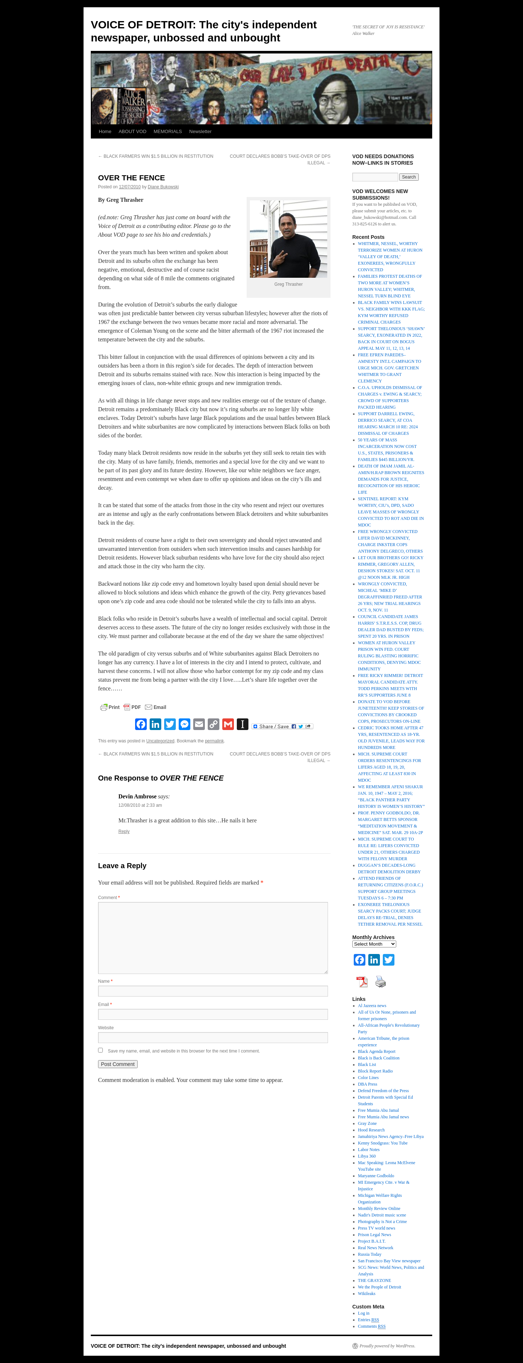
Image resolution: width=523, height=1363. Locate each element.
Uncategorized (160, 740)
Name (105, 981)
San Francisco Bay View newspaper (389, 1260)
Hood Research (371, 1130)
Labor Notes (369, 1149)
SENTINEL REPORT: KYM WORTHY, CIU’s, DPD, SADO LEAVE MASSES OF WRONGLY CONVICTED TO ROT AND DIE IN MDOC (391, 512)
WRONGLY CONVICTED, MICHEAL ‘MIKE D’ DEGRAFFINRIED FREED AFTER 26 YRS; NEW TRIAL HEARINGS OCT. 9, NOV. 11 (390, 597)
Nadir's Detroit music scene (382, 1215)
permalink (214, 740)
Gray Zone (367, 1123)
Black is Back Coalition (379, 1058)
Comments (372, 1326)
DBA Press (367, 1084)
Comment (109, 897)
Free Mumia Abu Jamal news (383, 1116)
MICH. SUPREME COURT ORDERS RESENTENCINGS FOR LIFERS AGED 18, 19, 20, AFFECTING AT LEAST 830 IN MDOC (389, 767)
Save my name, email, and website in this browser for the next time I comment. (184, 1051)
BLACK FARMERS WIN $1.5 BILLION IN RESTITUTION (155, 156)
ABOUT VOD (132, 131)
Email (105, 1004)
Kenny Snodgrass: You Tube (383, 1143)
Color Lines (368, 1077)
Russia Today (370, 1254)
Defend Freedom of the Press (383, 1090)
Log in (364, 1313)
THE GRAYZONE (374, 1280)
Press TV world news (377, 1228)
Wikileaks (367, 1293)
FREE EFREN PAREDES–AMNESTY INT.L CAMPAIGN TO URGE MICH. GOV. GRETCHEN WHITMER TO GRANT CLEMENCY (389, 368)
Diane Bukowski (163, 186)
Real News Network (375, 1247)
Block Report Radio (375, 1071)
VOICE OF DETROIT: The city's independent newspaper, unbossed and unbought (188, 1346)
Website (106, 1027)
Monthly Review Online (379, 1208)
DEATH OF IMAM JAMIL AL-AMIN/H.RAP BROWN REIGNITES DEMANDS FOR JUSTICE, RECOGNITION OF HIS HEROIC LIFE (391, 479)
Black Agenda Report (377, 1051)
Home (105, 131)
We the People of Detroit (379, 1287)
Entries (368, 1320)
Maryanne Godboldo (376, 1175)
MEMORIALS (168, 131)
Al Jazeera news (372, 1005)
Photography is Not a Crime (382, 1221)
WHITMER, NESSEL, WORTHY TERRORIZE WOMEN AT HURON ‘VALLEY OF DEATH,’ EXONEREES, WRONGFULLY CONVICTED (390, 256)
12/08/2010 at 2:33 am (140, 805)
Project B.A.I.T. (372, 1241)
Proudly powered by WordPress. (387, 1345)
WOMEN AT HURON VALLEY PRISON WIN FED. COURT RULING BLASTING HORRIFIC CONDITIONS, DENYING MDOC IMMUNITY (389, 656)
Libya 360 (367, 1156)
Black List (367, 1064)
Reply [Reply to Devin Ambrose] (124, 831)
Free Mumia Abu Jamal (378, 1110)
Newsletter (200, 131)
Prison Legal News (374, 1234)
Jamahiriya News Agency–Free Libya (391, 1136)
